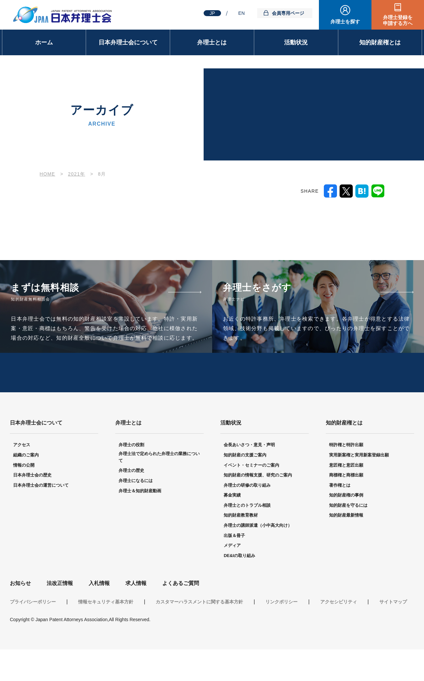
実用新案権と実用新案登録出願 (359, 478)
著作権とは (339, 508)
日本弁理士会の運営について (41, 508)
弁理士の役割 (131, 468)
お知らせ (20, 606)
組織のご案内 (26, 478)
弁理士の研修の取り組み (247, 508)
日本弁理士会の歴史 (32, 498)
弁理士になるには (136, 503)
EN (241, 13)
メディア (232, 568)
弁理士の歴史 (131, 493)
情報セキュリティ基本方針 (105, 625)
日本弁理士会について (128, 42)
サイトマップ (393, 625)
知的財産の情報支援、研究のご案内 (258, 498)
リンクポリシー (281, 625)
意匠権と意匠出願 (346, 488)
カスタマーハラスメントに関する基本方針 (199, 625)
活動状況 (296, 42)
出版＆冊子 (234, 558)
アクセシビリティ (338, 625)
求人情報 (135, 606)
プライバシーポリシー (33, 625)
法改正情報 (60, 606)
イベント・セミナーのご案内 (251, 488)
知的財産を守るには (348, 528)
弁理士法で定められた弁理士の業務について (159, 480)
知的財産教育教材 (241, 538)
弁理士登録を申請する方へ (398, 20)
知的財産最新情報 (346, 538)
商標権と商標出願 (346, 498)
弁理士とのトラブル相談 (247, 528)
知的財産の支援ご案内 (245, 478)
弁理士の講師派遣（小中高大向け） (258, 548)
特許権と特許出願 (346, 468)
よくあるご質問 (180, 606)
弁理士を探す (345, 21)
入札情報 (99, 606)
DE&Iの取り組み (239, 578)
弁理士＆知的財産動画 (140, 513)
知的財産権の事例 (346, 518)
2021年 (76, 174)
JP (212, 13)
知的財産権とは (380, 42)
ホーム (44, 42)
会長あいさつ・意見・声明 (249, 468)
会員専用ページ (288, 13)
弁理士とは (212, 42)
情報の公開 (23, 488)
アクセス (21, 468)
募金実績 (232, 518)
